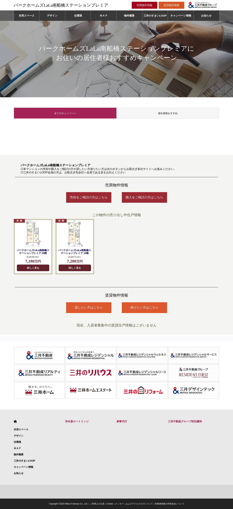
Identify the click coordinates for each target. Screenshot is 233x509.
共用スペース (26, 15)
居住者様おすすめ (167, 113)
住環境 (78, 15)
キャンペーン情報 (180, 15)
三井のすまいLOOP (155, 15)
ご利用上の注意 (97, 504)
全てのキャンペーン (65, 113)
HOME (15, 421)
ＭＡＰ (104, 15)
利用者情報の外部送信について (169, 504)
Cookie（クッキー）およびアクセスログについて (130, 504)
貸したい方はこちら (89, 307)
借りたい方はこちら (144, 307)
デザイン (52, 15)
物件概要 (129, 15)
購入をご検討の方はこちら (144, 197)
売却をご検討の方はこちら (89, 197)
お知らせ (206, 15)
